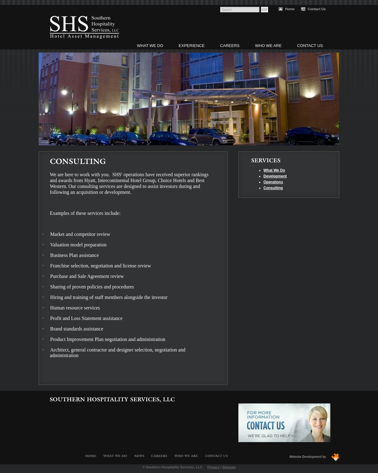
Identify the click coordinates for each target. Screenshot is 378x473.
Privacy (213, 467)
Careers (230, 45)
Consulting (273, 188)
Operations (273, 182)
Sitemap (229, 467)
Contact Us (317, 9)
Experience (192, 45)
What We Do (150, 45)
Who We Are (268, 45)
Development (275, 176)
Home (290, 9)
